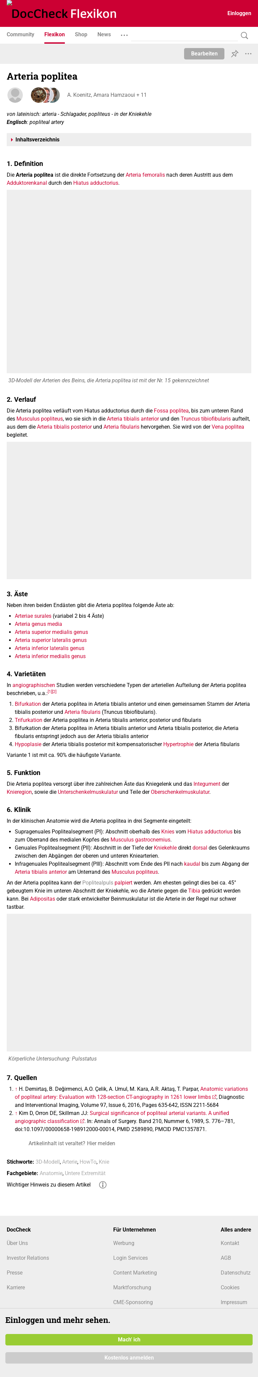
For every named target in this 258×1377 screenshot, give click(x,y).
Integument (207, 784)
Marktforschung (132, 1287)
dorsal (199, 848)
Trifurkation (28, 720)
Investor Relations (28, 1258)
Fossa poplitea (171, 410)
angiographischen (33, 685)
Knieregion (19, 792)
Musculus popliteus (39, 419)
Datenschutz (236, 1273)
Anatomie (51, 1173)
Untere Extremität (85, 1173)
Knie (104, 1162)
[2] (54, 691)
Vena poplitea (228, 427)
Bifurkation (28, 704)
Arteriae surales (33, 616)
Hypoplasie (28, 744)
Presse (15, 1273)
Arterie (69, 1162)
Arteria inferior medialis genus (50, 656)
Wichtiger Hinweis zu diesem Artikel (49, 1184)
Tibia (194, 891)
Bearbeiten (204, 53)
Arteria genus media (38, 624)
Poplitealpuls (97, 882)
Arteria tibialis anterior (133, 419)
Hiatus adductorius (95, 183)
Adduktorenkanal (27, 183)
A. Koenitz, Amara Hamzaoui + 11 (107, 95)
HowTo (88, 1162)
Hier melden (101, 1143)
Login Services (130, 1258)
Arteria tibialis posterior (64, 427)
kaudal (192, 864)
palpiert (123, 882)
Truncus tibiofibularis (206, 419)
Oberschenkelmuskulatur (180, 792)
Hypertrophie (178, 744)
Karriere (16, 1287)
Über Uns (17, 1243)
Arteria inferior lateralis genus (49, 648)
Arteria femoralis (145, 175)
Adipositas (42, 899)
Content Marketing (135, 1273)
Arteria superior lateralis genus (51, 640)
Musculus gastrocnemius (140, 839)
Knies (167, 831)
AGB (226, 1258)
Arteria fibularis (121, 427)
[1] (50, 691)
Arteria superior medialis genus (51, 632)
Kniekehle (165, 848)
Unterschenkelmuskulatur (88, 792)
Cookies (230, 1287)
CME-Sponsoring (133, 1302)
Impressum (234, 1302)
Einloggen (239, 13)
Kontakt (230, 1243)
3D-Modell (48, 1162)
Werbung (123, 1243)
